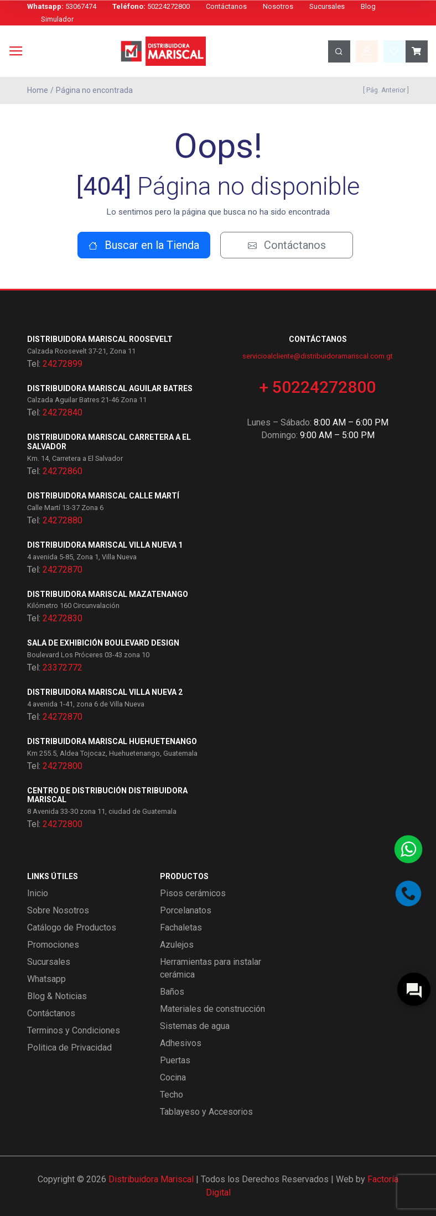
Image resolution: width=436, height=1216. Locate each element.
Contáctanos (226, 6)
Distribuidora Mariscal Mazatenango (107, 594)
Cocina (173, 1077)
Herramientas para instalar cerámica (210, 968)
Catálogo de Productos (71, 927)
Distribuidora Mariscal (151, 1179)
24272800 (62, 766)
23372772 (62, 667)
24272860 (62, 471)
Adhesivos (180, 1043)
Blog (368, 6)
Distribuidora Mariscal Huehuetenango (112, 741)
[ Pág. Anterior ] (384, 90)
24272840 (62, 412)
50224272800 (151, 6)
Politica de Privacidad (69, 1047)
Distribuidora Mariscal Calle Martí (103, 495)
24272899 (62, 363)
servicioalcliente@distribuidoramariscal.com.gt (317, 356)
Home (37, 90)
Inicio (37, 893)
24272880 (62, 520)
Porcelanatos (185, 910)
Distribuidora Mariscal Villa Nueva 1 (105, 545)
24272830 (62, 618)
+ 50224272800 (317, 387)
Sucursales (327, 6)
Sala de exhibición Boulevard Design (103, 642)
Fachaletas (181, 927)
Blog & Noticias (57, 996)
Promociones (53, 944)
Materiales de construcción (212, 1009)
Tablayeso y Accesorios (206, 1111)
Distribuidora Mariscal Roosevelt (100, 339)
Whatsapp (46, 979)
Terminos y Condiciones (73, 1030)
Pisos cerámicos (193, 893)
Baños (172, 991)
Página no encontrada (94, 90)
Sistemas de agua (195, 1026)
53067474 (61, 6)
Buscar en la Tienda (144, 245)
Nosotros (278, 6)
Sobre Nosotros (58, 910)
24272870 (62, 569)
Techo (171, 1094)
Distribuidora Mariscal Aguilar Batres (110, 388)
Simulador (57, 19)
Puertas (175, 1060)
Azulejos (177, 944)
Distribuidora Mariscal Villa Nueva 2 (105, 692)
